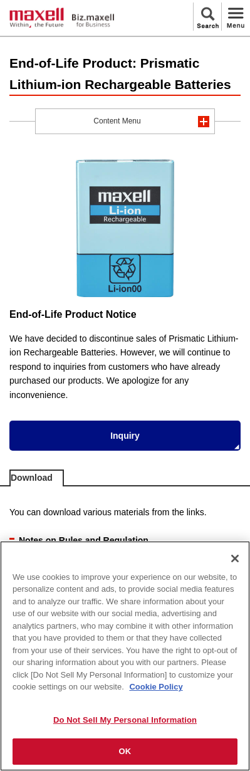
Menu (235, 17)
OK (125, 751)
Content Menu (116, 121)
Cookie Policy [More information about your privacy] (155, 686)
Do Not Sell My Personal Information (125, 720)
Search (207, 17)
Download (32, 478)
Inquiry (125, 436)
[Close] (235, 558)
